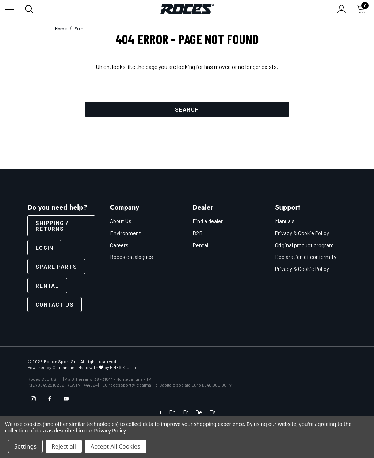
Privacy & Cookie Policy (302, 233)
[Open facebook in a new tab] (50, 399)
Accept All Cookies (115, 446)
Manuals (285, 221)
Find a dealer (207, 221)
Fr (185, 411)
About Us (120, 221)
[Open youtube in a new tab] (66, 399)
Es (212, 411)
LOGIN (44, 247)
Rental (47, 285)
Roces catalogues (131, 256)
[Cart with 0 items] (363, 9)
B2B (197, 233)
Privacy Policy (110, 430)
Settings (25, 446)
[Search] (29, 9)
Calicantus (64, 367)
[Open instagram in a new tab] (33, 399)
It (160, 411)
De (198, 411)
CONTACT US (54, 304)
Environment (125, 233)
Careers (119, 245)
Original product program (304, 245)
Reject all (63, 446)
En (172, 411)
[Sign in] (341, 9)
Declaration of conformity (305, 256)
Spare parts (56, 266)
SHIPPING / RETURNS (52, 225)
